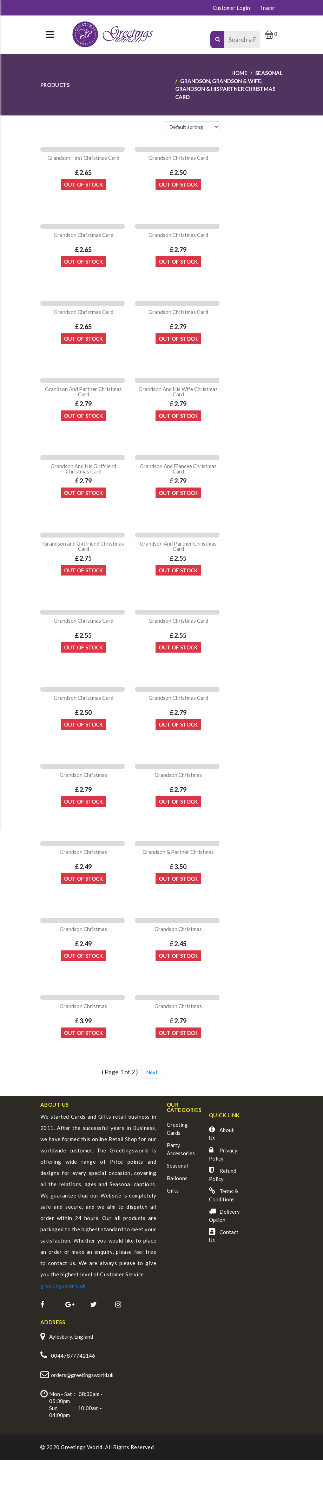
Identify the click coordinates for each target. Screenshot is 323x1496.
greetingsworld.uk (63, 1323)
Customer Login (231, 8)
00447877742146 (73, 1393)
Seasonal (177, 1203)
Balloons (177, 1216)
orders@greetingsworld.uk (82, 1411)
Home (239, 73)
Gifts (173, 1228)
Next (152, 1110)
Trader (268, 8)
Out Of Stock (83, 187)
